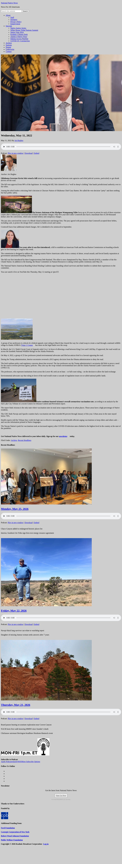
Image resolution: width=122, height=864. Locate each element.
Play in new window (15, 153)
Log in (45, 844)
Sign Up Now (61, 796)
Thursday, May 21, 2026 (15, 704)
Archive (14, 440)
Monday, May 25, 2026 (14, 508)
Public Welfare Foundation (12, 840)
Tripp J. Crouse (27, 345)
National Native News (9, 3)
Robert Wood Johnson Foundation (15, 836)
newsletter (63, 436)
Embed (36, 153)
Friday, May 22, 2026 (14, 610)
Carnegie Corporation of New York (15, 832)
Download (29, 153)
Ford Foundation (8, 828)
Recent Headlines (24, 440)
